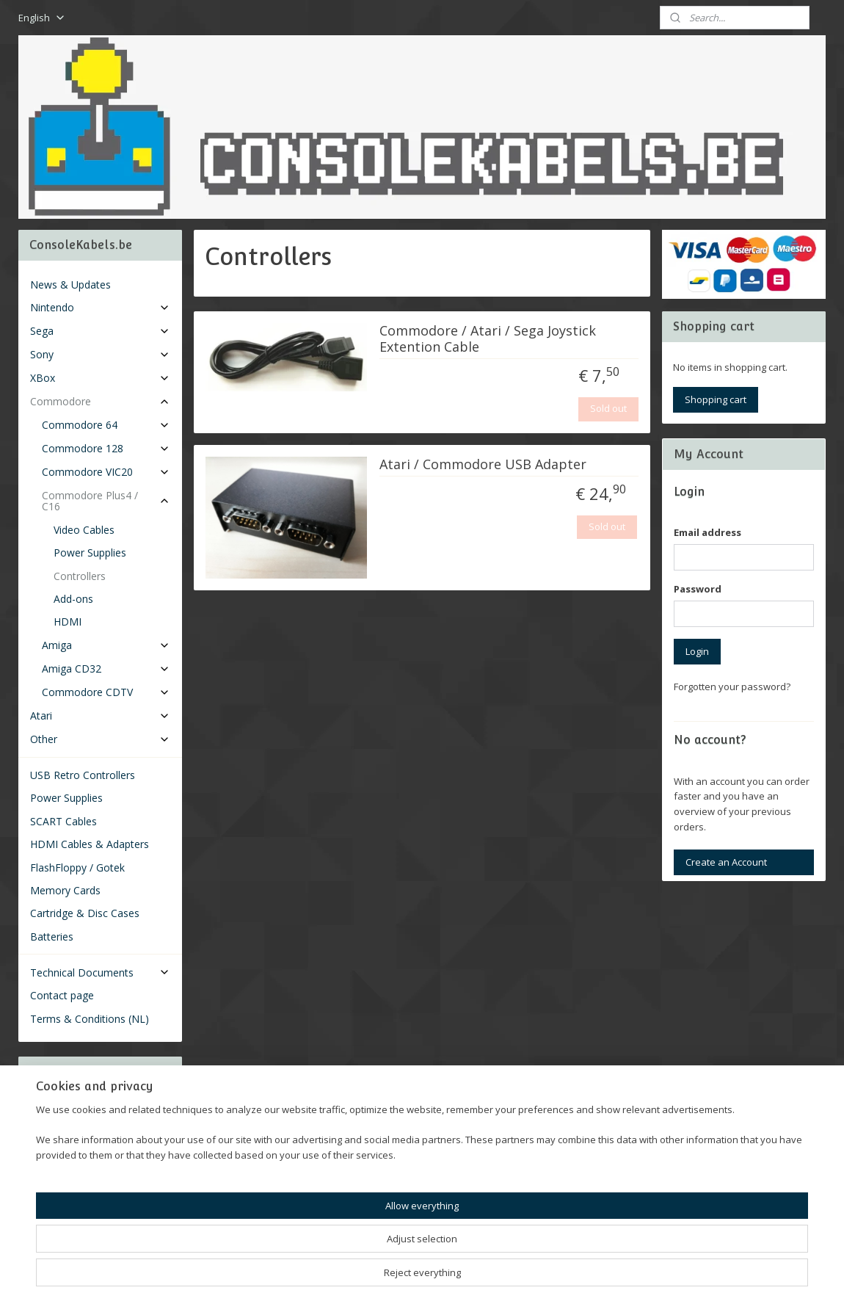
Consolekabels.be (80, 1204)
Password (697, 588)
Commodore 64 (106, 425)
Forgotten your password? (732, 686)
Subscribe (63, 1145)
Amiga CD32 (106, 668)
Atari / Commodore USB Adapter (482, 465)
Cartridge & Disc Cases (84, 913)
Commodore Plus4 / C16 (106, 500)
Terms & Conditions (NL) (89, 1019)
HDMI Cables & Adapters (89, 844)
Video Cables (84, 530)
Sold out (608, 408)
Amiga (106, 645)
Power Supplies (90, 552)
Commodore (100, 401)
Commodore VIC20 (106, 472)
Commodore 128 (106, 448)
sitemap (372, 1277)
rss (403, 1277)
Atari (100, 715)
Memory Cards (65, 890)
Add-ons (73, 599)
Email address (707, 532)
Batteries (51, 936)
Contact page (62, 995)
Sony (100, 354)
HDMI (67, 622)
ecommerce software (461, 1277)
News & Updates (70, 284)
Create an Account (726, 862)
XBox (100, 378)
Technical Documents (100, 972)
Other (100, 739)
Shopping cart (715, 399)
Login (697, 651)
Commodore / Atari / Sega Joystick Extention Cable (487, 339)
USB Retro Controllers (82, 775)
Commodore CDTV (106, 692)
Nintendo (100, 307)
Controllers (80, 576)
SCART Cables (63, 821)
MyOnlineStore (591, 1277)
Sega (100, 331)
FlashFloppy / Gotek (77, 867)
